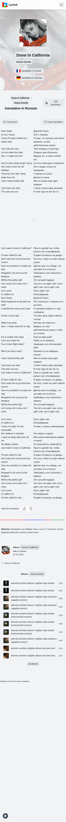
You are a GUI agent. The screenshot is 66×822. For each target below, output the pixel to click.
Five (3, 344)
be (6, 280)
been (11, 163)
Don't (4, 259)
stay (3, 269)
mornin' (4, 262)
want (9, 259)
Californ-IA (9, 294)
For (3, 337)
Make (4, 323)
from (9, 177)
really (4, 142)
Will (3, 280)
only (8, 167)
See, (3, 156)
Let (3, 152)
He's (3, 167)
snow (3, 287)
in (12, 167)
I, (6, 326)
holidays (5, 170)
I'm (9, 426)
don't (5, 181)
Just (3, 248)
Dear (3, 131)
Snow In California (12, 563)
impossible (6, 430)
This (3, 191)
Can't (4, 340)
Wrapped (5, 273)
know (5, 138)
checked (6, 308)
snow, (9, 284)
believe (10, 433)
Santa (9, 131)
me (6, 152)
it (12, 248)
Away (4, 177)
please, (8, 444)
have (8, 188)
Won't (4, 351)
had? (3, 305)
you (9, 340)
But (3, 433)
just (4, 188)
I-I (7, 156)
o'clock (9, 344)
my (9, 437)
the (10, 280)
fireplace (5, 276)
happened (12, 301)
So (2, 444)
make (11, 152)
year (8, 191)
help (8, 149)
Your (3, 149)
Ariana (12, 135)
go (10, 323)
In (2, 294)
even (6, 255)
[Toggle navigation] (61, 4)
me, (6, 135)
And (3, 163)
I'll (2, 255)
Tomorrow (6, 174)
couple (10, 337)
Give (3, 266)
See (3, 326)
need (9, 142)
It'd (2, 316)
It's (2, 135)
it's (9, 138)
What (4, 301)
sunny (12, 316)
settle (12, 255)
